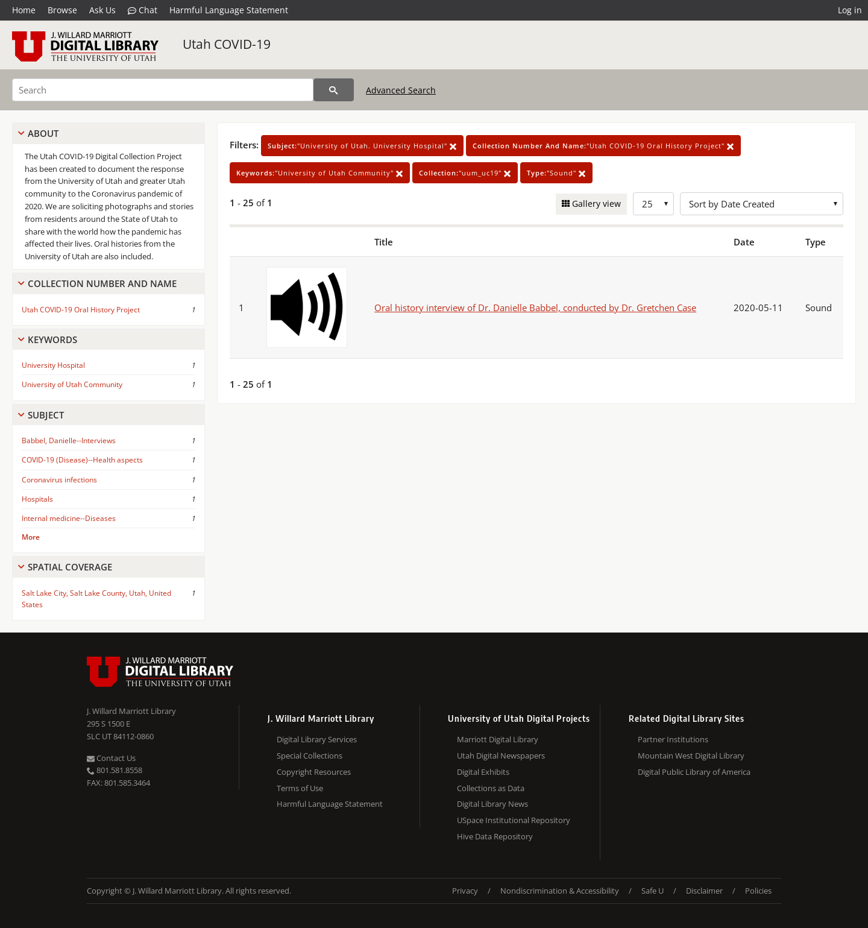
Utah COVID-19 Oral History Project (81, 310)
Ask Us (102, 10)
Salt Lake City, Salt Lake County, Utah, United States (96, 599)
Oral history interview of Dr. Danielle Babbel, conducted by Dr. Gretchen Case (535, 307)
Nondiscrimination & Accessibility (559, 890)
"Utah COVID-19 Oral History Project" (603, 145)
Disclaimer (704, 890)
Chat (142, 10)
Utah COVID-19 (227, 44)
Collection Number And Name (102, 283)
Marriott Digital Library (497, 739)
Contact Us (111, 758)
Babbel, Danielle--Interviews (69, 440)
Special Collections (309, 755)
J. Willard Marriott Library (131, 710)
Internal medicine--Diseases (69, 518)
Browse (62, 10)
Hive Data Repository (495, 836)
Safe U (652, 890)
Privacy (465, 890)
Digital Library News (492, 803)
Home (24, 10)
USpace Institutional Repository (513, 820)
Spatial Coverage (70, 567)
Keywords (52, 339)
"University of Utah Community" (319, 172)
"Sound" (556, 172)
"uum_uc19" (465, 172)
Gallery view (595, 203)
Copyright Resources (314, 771)
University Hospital (53, 365)
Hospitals (37, 499)
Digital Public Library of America (694, 771)
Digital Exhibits (483, 771)
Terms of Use (300, 788)
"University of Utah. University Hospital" (362, 145)
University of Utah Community (72, 384)
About (43, 133)
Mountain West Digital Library (691, 755)
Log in (850, 10)
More (31, 537)
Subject (46, 415)
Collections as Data (490, 788)
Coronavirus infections (59, 480)
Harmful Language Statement (228, 10)
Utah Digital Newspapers (501, 755)
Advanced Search (401, 90)
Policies (758, 890)
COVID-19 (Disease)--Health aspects (82, 460)
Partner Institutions (673, 739)
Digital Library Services (317, 739)
